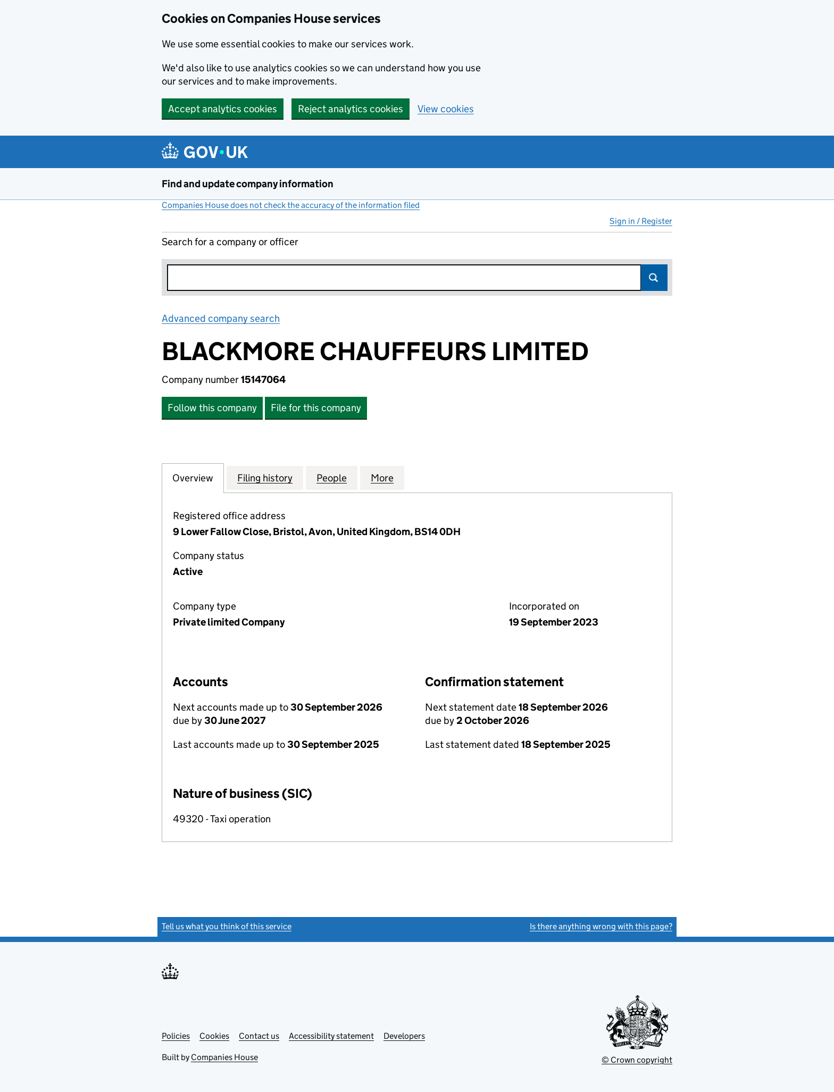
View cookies (446, 109)
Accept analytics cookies (222, 109)
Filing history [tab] (265, 477)
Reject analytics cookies (350, 109)
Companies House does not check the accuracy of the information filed (291, 205)
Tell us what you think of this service (226, 926)
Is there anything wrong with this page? (601, 926)
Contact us (259, 1036)
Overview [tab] (192, 477)
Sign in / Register (641, 221)
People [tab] (331, 477)
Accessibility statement (331, 1036)
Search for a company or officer (230, 242)
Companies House (224, 1057)
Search (654, 277)
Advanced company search (221, 318)
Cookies (214, 1036)
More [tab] (382, 477)
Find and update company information (247, 184)
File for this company (316, 408)
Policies (176, 1036)
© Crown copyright (637, 1060)
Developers (404, 1036)
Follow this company (212, 408)
